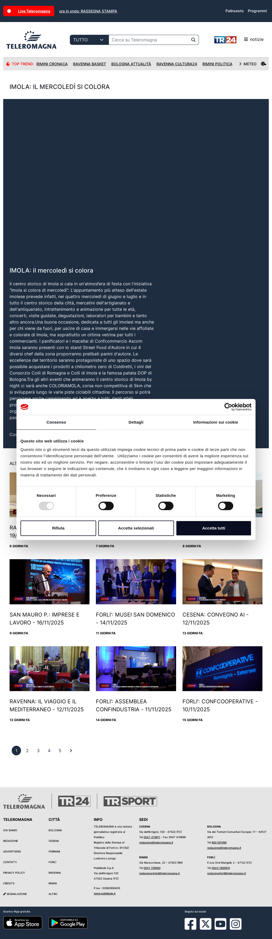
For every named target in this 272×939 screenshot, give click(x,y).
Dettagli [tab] (136, 422)
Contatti (10, 862)
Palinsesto (235, 10)
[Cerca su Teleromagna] (148, 40)
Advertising (12, 851)
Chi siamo (10, 830)
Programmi (257, 10)
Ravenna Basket (89, 64)
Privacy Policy (14, 872)
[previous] (16, 750)
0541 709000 (152, 867)
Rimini (53, 883)
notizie (239, 40)
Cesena (54, 840)
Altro (53, 893)
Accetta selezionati (136, 528)
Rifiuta (58, 528)
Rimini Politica (217, 64)
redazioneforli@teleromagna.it (226, 873)
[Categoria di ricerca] (89, 40)
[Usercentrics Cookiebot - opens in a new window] (228, 407)
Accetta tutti (213, 528)
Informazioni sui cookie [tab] (215, 422)
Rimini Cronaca (52, 64)
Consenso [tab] (56, 422)
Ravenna (55, 872)
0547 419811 (152, 837)
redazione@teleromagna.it (156, 842)
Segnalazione (15, 893)
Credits (8, 883)
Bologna (55, 830)
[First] (70, 750)
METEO (252, 64)
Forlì (52, 862)
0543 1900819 (221, 867)
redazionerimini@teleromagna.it (159, 873)
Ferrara (54, 851)
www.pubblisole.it (105, 893)
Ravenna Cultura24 (176, 64)
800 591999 (219, 842)
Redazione (10, 840)
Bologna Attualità (131, 64)
